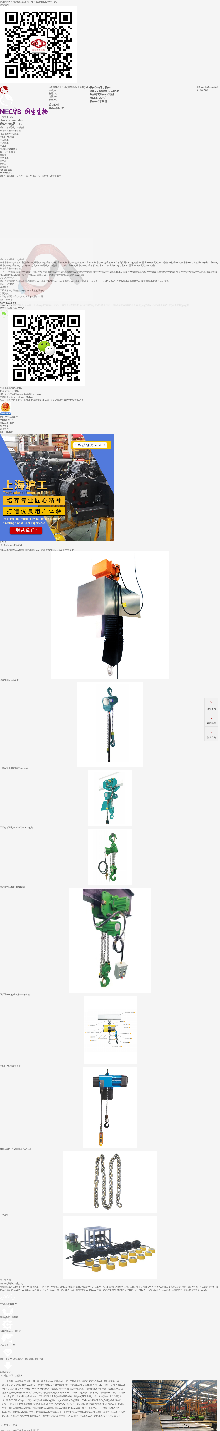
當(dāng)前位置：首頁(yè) (12, 175)
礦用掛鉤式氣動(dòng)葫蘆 (12, 887)
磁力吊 (3, 161)
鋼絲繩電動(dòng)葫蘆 (102, 94)
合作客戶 (4, 429)
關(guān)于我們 (98, 101)
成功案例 (54, 104)
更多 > (21, 545)
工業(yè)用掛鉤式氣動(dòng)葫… (15, 768)
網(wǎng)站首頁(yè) (100, 87)
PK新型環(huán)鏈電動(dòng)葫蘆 (15, 1149)
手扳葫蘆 (4, 142)
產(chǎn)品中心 (98, 97)
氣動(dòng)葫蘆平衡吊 (10, 1065)
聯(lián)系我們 (56, 108)
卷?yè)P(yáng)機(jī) (8, 149)
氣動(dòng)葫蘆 (7, 136)
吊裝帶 (3, 155)
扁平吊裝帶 (55, 175)
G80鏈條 (4, 1214)
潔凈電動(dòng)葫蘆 (9, 680)
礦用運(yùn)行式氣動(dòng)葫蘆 (15, 994)
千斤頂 (3, 146)
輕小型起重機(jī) (8, 152)
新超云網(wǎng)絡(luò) (22, 397)
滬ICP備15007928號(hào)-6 (70, 400)
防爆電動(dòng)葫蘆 (9, 133)
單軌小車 (4, 158)
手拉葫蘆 (4, 139)
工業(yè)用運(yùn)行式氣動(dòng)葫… (17, 827)
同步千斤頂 (5, 1280)
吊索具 (3, 164)
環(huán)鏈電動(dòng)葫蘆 (104, 91)
